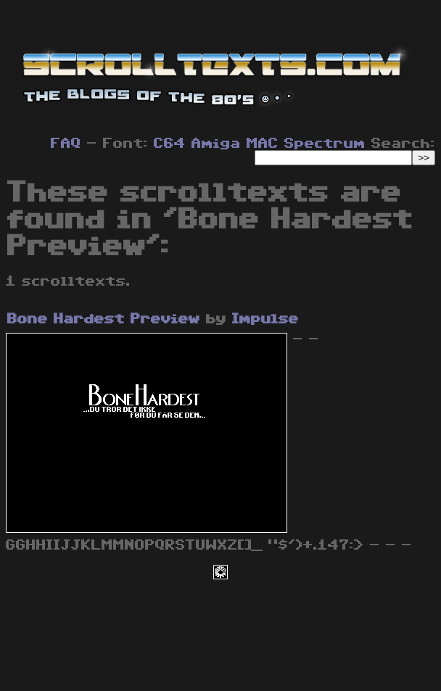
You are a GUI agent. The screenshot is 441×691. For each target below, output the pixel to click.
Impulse (265, 319)
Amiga (216, 143)
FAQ (66, 143)
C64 (170, 143)
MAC (263, 143)
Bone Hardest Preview (103, 319)
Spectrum (325, 143)
